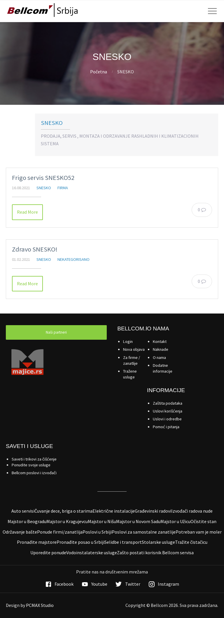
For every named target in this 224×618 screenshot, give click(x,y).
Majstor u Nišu (102, 521)
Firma (62, 187)
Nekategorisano (73, 259)
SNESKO (52, 123)
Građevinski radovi (153, 511)
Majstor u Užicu (175, 521)
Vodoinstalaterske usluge (91, 552)
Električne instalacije (113, 511)
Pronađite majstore (37, 542)
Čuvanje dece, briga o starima (63, 511)
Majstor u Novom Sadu (138, 521)
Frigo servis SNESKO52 (43, 177)
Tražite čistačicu (191, 542)
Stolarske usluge (158, 542)
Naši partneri (56, 332)
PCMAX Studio (40, 605)
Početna (98, 72)
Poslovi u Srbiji (97, 532)
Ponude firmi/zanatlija (60, 532)
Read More (27, 212)
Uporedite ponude (48, 552)
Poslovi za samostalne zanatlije (144, 532)
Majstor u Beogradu (27, 521)
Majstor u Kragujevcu (67, 521)
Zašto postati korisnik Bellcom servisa (155, 552)
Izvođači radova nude (192, 511)
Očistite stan (203, 521)
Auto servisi (22, 511)
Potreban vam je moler (199, 532)
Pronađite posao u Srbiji (80, 542)
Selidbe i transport (123, 542)
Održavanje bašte (20, 532)
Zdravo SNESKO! (34, 249)
